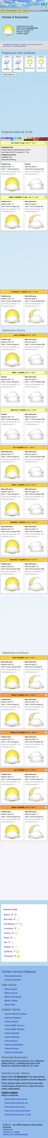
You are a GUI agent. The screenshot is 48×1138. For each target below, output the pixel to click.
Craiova (7, 933)
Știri (19, 10)
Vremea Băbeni (11, 1021)
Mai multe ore (9, 75)
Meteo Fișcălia (11, 1000)
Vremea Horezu (11, 1048)
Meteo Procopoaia (12, 997)
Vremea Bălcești (11, 1033)
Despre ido (8, 1129)
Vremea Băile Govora (13, 1025)
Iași (5, 942)
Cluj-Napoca (9, 924)
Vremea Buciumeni (13, 976)
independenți (14, 1089)
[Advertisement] (24, 103)
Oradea (7, 947)
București (8, 919)
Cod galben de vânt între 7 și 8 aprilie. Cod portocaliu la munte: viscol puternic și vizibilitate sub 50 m (22, 45)
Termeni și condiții (11, 1132)
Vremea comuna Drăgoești (19, 971)
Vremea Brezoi (11, 1041)
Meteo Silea (9, 1004)
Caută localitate (12, 10)
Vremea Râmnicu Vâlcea (15, 1014)
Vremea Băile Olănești (14, 1029)
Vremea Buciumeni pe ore (16, 1103)
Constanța (8, 928)
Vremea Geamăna (12, 980)
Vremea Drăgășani (12, 1018)
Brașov (7, 914)
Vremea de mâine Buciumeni (17, 1111)
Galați (6, 937)
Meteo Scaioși (10, 993)
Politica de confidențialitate (15, 1134)
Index (3, 10)
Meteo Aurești (10, 989)
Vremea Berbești (12, 1037)
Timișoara (8, 956)
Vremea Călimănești (13, 1044)
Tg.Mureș (8, 951)
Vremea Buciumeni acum (15, 1099)
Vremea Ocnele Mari (13, 1052)
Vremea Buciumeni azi (14, 1107)
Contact (25, 10)
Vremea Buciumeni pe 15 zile (17, 1114)
